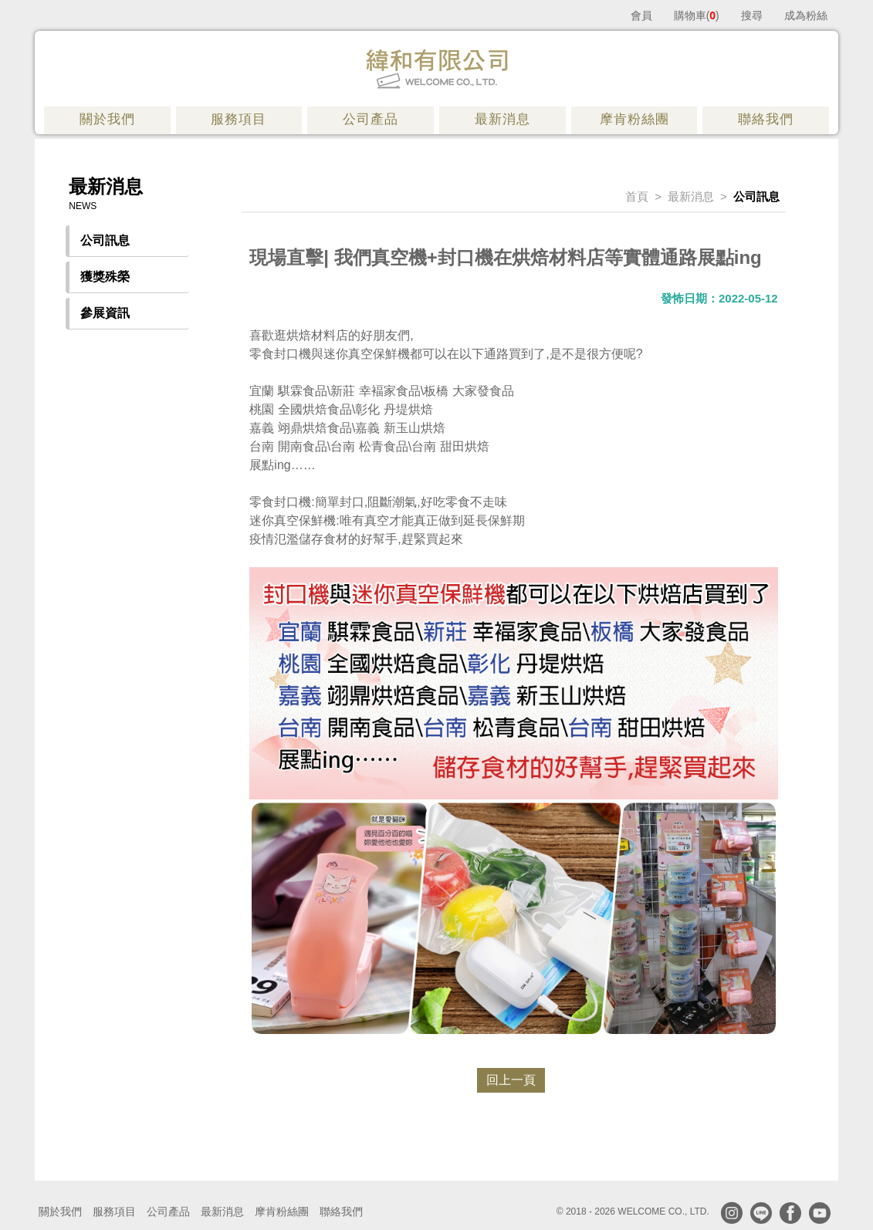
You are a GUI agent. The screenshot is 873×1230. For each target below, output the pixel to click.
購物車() (696, 15)
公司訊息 (105, 240)
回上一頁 (511, 1079)
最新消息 (691, 196)
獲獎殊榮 (105, 276)
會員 (641, 15)
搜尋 (752, 15)
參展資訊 (105, 312)
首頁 (636, 196)
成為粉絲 (805, 15)
